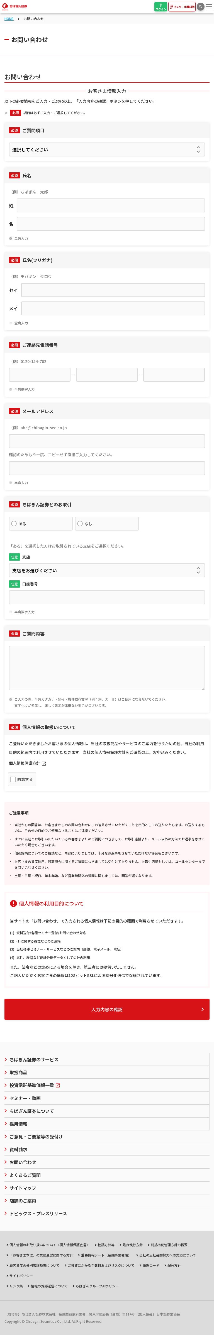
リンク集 (16, 1286)
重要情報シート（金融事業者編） (106, 1255)
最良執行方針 (133, 1244)
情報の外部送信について (49, 1286)
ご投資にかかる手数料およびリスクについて (101, 1265)
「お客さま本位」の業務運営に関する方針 (41, 1255)
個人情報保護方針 (24, 763)
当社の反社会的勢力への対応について (167, 1255)
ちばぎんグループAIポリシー (97, 1286)
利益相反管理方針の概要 (169, 1244)
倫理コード (151, 1265)
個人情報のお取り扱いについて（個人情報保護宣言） (49, 1244)
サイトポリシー (21, 1275)
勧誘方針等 (106, 1244)
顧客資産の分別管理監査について (34, 1265)
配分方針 (174, 1265)
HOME (9, 18)
